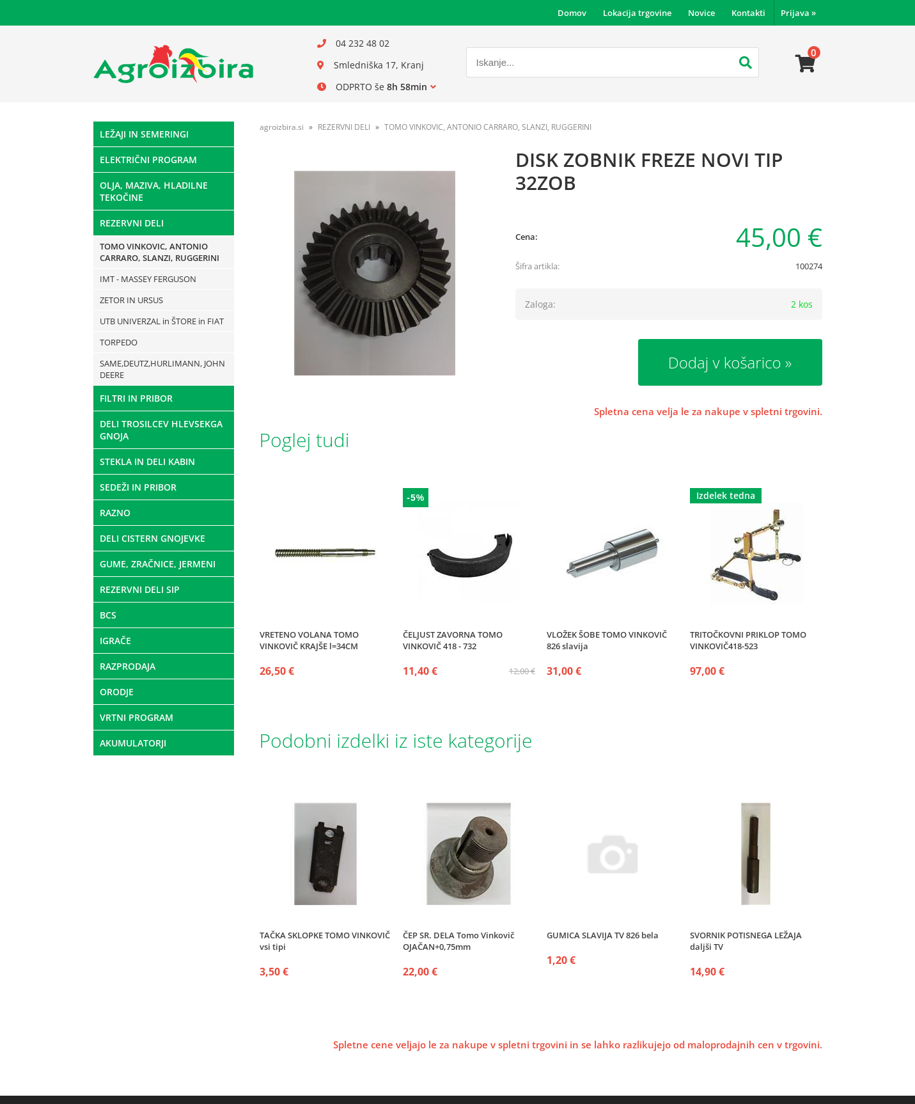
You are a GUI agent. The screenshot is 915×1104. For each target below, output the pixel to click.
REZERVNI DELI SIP (140, 589)
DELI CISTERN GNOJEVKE (152, 538)
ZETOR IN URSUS (131, 300)
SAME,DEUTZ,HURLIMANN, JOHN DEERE (162, 369)
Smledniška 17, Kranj (379, 65)
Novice (701, 13)
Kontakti (748, 13)
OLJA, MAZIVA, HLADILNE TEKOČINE (154, 191)
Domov (572, 13)
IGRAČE (115, 641)
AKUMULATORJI (133, 743)
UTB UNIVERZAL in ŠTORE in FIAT (162, 321)
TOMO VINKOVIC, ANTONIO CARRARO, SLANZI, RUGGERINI (159, 252)
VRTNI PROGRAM (136, 717)
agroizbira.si (282, 127)
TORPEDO (118, 342)
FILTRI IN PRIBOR (136, 398)
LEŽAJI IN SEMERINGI (144, 134)
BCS (108, 615)
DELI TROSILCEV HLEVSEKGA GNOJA (161, 430)
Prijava (798, 13)
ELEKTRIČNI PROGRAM (148, 160)
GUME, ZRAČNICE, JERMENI (157, 564)
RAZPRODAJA (127, 666)
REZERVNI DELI (132, 223)
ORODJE (117, 692)
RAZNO (115, 513)
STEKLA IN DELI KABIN (147, 461)
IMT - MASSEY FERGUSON (148, 279)
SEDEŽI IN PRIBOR (138, 487)
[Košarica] (805, 64)
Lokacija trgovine (637, 13)
